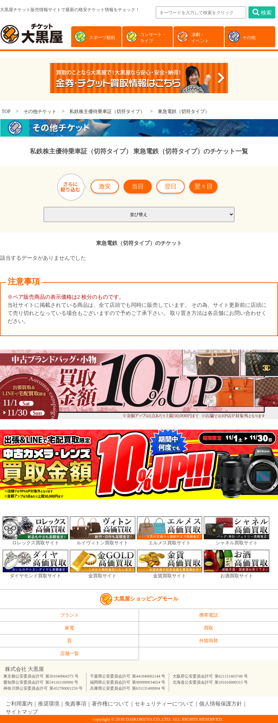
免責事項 (75, 704)
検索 (262, 12)
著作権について (110, 704)
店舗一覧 (69, 653)
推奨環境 (48, 704)
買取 (208, 627)
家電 (69, 627)
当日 (138, 186)
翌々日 (203, 186)
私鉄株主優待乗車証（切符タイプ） (107, 111)
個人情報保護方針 (220, 704)
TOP (6, 111)
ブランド (69, 615)
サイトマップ (22, 712)
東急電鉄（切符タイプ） (184, 111)
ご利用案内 (19, 704)
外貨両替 (208, 640)
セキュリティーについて (164, 704)
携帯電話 (208, 615)
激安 (105, 186)
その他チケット (40, 111)
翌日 (171, 186)
